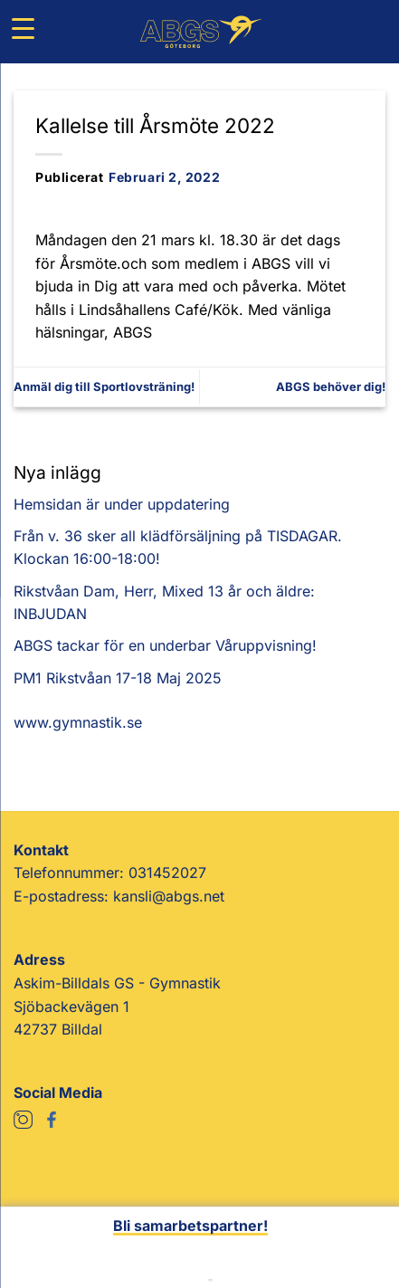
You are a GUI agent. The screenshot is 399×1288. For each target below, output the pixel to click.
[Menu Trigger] (22, 28)
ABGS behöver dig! (330, 386)
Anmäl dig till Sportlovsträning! (104, 386)
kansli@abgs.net (168, 896)
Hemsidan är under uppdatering (122, 504)
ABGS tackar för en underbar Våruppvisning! (165, 645)
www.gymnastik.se (78, 722)
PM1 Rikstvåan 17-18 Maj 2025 (118, 678)
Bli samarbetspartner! (190, 1225)
